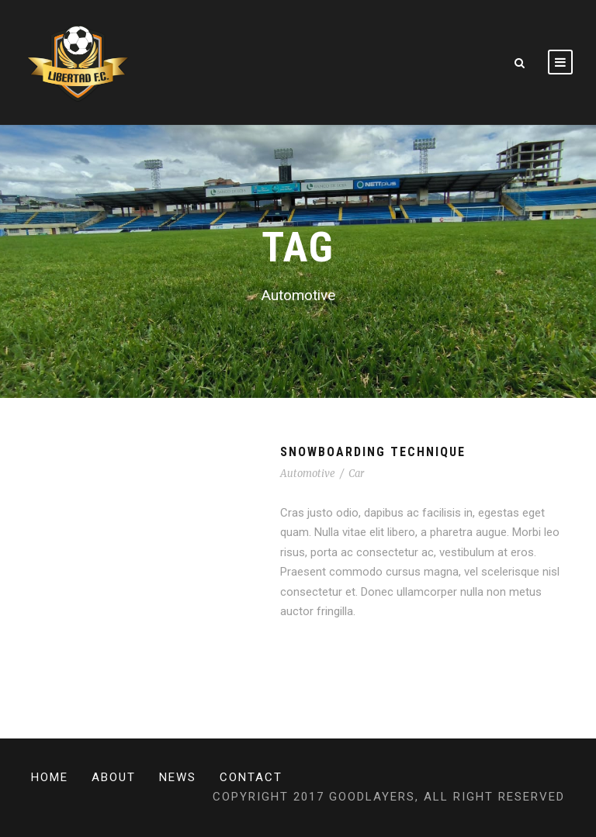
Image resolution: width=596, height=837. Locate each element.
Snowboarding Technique (373, 451)
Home (49, 777)
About (114, 777)
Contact (251, 777)
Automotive (307, 473)
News (177, 777)
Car (356, 473)
